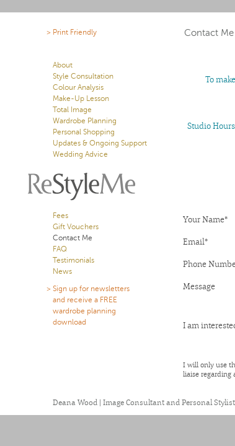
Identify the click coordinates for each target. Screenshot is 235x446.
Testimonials (73, 260)
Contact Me (72, 238)
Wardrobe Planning (85, 120)
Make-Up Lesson (81, 98)
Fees (60, 215)
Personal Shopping (84, 132)
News (62, 271)
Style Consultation (83, 76)
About (63, 65)
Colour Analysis (78, 87)
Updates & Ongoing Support (100, 143)
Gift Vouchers (76, 226)
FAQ (60, 249)
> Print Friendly (72, 32)
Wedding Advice (80, 154)
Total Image (72, 109)
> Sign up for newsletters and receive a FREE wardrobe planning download (91, 305)
